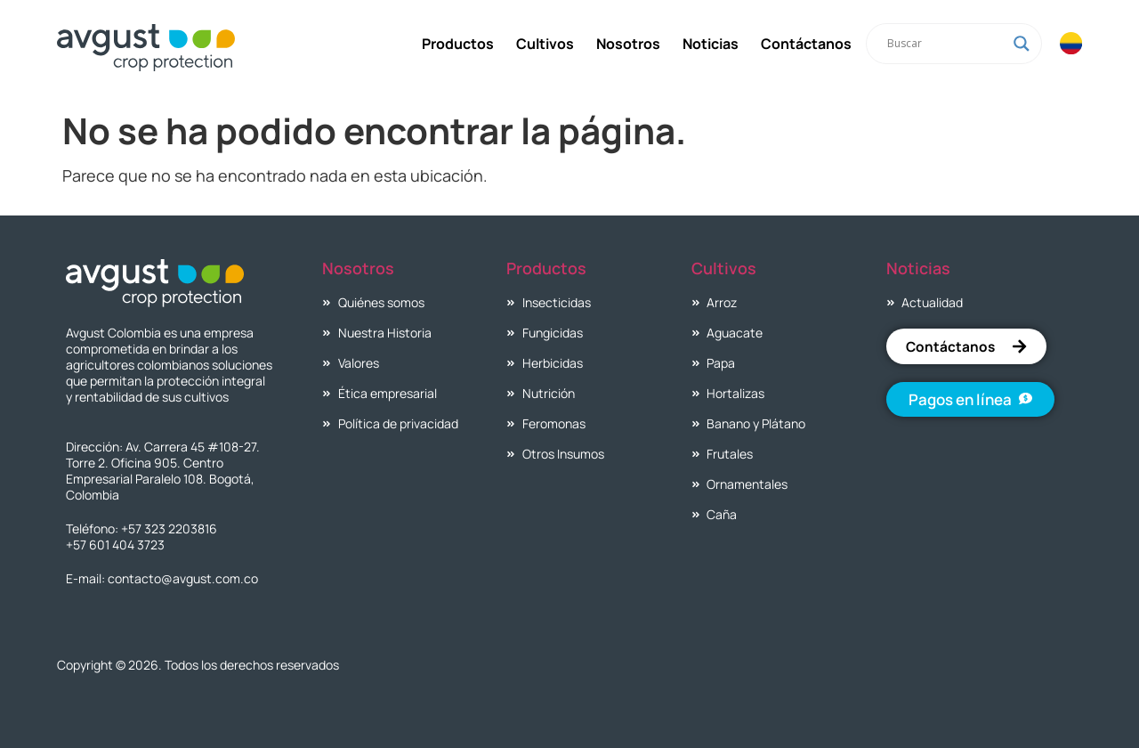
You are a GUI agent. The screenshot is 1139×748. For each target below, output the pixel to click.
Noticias (710, 43)
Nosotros (627, 43)
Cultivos (544, 43)
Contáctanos (805, 43)
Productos (457, 43)
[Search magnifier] (1020, 43)
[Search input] (945, 43)
